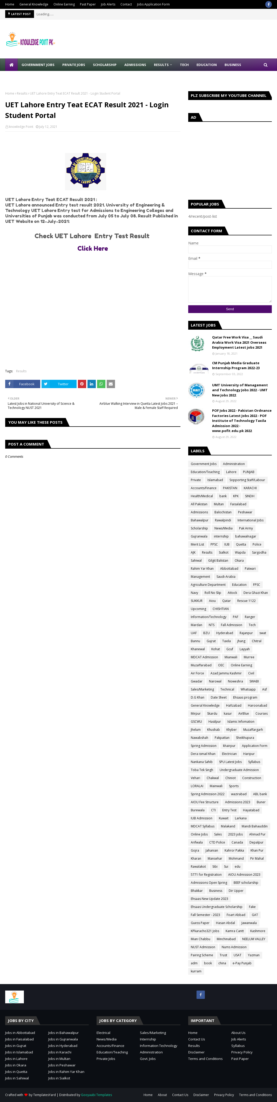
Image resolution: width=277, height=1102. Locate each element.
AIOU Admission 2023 (244, 874)
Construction (251, 778)
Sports (234, 786)
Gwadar (196, 681)
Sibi (215, 866)
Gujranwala (199, 536)
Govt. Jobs (148, 1058)
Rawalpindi (223, 520)
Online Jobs (199, 834)
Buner (261, 802)
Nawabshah (199, 737)
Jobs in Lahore (16, 1058)
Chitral (256, 641)
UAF (194, 633)
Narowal (215, 681)
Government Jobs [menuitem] (38, 64)
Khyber (231, 729)
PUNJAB (248, 472)
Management (200, 576)
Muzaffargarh (253, 729)
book (208, 963)
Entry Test (229, 810)
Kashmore (257, 931)
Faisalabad (238, 504)
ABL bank (260, 794)
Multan (219, 504)
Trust (223, 955)
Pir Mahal (257, 858)
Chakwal (213, 778)
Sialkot (223, 552)
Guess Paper (200, 923)
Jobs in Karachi (59, 1052)
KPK (236, 496)
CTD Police (217, 842)
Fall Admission (231, 625)
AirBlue (243, 713)
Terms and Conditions (205, 1058)
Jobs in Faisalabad (19, 1039)
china (222, 963)
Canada (237, 842)
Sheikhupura (245, 737)
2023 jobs (235, 834)
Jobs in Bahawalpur (63, 1032)
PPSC (214, 544)
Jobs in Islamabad (19, 1052)
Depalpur (256, 842)
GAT (255, 915)
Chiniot (230, 778)
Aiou (212, 601)
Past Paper (88, 4)
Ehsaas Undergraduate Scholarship (216, 907)
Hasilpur (214, 721)
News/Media (223, 528)
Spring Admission (204, 745)
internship (221, 536)
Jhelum (196, 729)
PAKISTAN (230, 488)
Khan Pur (257, 850)
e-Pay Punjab (242, 963)
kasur (228, 713)
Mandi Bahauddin (255, 826)
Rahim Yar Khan (202, 568)
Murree (249, 657)
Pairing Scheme (202, 955)
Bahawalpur (199, 520)
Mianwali (231, 657)
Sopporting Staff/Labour (247, 480)
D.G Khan (197, 697)
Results (22, 93)
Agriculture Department (208, 584)
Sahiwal (196, 560)
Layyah (245, 649)
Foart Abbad (236, 915)
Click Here (92, 248)
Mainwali (216, 786)
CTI (213, 810)
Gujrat (211, 641)
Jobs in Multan (59, 1058)
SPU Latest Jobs (230, 762)
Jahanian (212, 850)
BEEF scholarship (246, 882)
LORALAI (197, 786)
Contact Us (196, 1039)
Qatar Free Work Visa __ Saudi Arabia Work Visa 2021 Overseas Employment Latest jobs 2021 (239, 342)
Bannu (195, 641)
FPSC (256, 584)
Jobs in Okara (15, 1065)
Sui (226, 866)
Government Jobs (204, 464)
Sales (218, 834)
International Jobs (251, 520)
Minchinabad (226, 939)
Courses (261, 713)
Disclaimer (196, 1052)
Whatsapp (248, 689)
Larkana (241, 818)
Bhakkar (197, 890)
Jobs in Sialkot (59, 1078)
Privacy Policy (242, 1052)
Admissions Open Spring (209, 882)
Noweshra (235, 681)
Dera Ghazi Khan (256, 592)
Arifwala (197, 842)
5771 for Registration (206, 874)
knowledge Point (21, 126)
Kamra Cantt (235, 931)
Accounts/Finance (204, 488)
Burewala (198, 810)
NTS (211, 625)
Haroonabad (257, 705)
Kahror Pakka (234, 850)
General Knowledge (33, 4)
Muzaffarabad (201, 665)
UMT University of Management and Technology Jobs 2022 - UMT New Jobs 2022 (240, 390)
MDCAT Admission (204, 657)
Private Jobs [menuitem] (73, 64)
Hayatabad (251, 810)
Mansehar (215, 858)
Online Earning (64, 4)
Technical (227, 689)
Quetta (241, 544)
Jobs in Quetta (16, 1071)
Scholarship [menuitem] (105, 64)
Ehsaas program (245, 697)
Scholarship (199, 528)
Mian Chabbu (200, 939)
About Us (238, 1032)
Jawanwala (249, 923)
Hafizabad (233, 705)
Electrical (103, 1032)
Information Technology (158, 1045)
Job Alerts (108, 4)
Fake (252, 907)
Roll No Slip (213, 592)
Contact (126, 4)
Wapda (240, 552)
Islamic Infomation (240, 721)
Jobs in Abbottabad (20, 1032)
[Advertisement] (179, 39)
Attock (232, 592)
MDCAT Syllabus (202, 826)
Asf (264, 689)
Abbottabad (229, 568)
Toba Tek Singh (202, 770)
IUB (226, 544)
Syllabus (254, 762)
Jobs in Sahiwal (17, 1078)
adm (194, 963)
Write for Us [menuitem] (21, 77)
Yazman (254, 955)
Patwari (250, 568)
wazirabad (239, 794)
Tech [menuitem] (184, 64)
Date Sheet (219, 697)
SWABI (254, 681)
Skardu (212, 713)
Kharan (196, 858)
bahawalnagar (245, 536)
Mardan (196, 625)
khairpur (229, 745)
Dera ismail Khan (203, 754)
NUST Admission (203, 947)
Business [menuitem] (233, 64)
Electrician (229, 754)
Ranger (250, 617)
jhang (241, 641)
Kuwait (223, 818)
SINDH (249, 496)
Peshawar (245, 512)
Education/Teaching (205, 472)
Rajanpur (246, 633)
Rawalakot (198, 866)
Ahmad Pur (257, 834)
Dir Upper (236, 890)
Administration (234, 464)
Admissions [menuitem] (135, 64)
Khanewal (198, 649)
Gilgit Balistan (218, 560)
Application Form (254, 745)
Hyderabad (224, 633)
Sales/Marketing (202, 689)
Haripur (249, 754)
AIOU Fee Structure (205, 802)
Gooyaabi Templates (96, 1095)
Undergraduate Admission (239, 770)
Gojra (195, 850)
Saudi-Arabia (226, 576)
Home (9, 4)
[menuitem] (11, 64)
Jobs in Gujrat (15, 1045)
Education (239, 584)
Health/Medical (202, 496)
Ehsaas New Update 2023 (209, 899)
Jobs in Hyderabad (62, 1045)
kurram (196, 971)
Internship (148, 1039)
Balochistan (223, 512)
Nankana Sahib (202, 762)
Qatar (226, 601)
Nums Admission (234, 947)
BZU (206, 633)
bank (223, 496)
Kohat (215, 649)
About (162, 1095)
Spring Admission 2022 (208, 794)
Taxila (226, 641)
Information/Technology (208, 617)
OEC (221, 665)
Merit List (197, 544)
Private (196, 480)
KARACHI (250, 488)
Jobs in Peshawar (62, 1065)
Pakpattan (222, 737)
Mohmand (236, 858)
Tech (252, 625)
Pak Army (246, 528)
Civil (251, 673)
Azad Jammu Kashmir (226, 673)
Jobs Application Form (153, 4)
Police (257, 544)
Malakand (228, 826)
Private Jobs (106, 1058)
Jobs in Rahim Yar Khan (66, 1071)
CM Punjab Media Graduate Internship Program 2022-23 (236, 365)
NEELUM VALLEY (253, 939)
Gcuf (229, 649)
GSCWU (196, 721)
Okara (239, 560)
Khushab (213, 729)
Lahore (231, 472)
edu (237, 866)
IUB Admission (201, 818)
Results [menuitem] (161, 64)
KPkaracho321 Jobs (205, 931)
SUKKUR (196, 601)
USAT (237, 955)
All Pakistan (199, 504)
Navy (194, 592)
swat (262, 633)
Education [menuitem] (207, 64)
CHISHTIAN (221, 609)
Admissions (199, 512)
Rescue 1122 (246, 601)
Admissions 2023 (237, 802)
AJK (193, 552)
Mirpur (196, 713)
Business (215, 890)
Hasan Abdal (225, 923)
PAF (235, 617)
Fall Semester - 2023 (205, 915)
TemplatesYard (44, 1095)
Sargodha (259, 552)
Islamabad (215, 480)
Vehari (195, 778)
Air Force (197, 673)
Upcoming (198, 609)
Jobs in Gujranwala (63, 1039)
